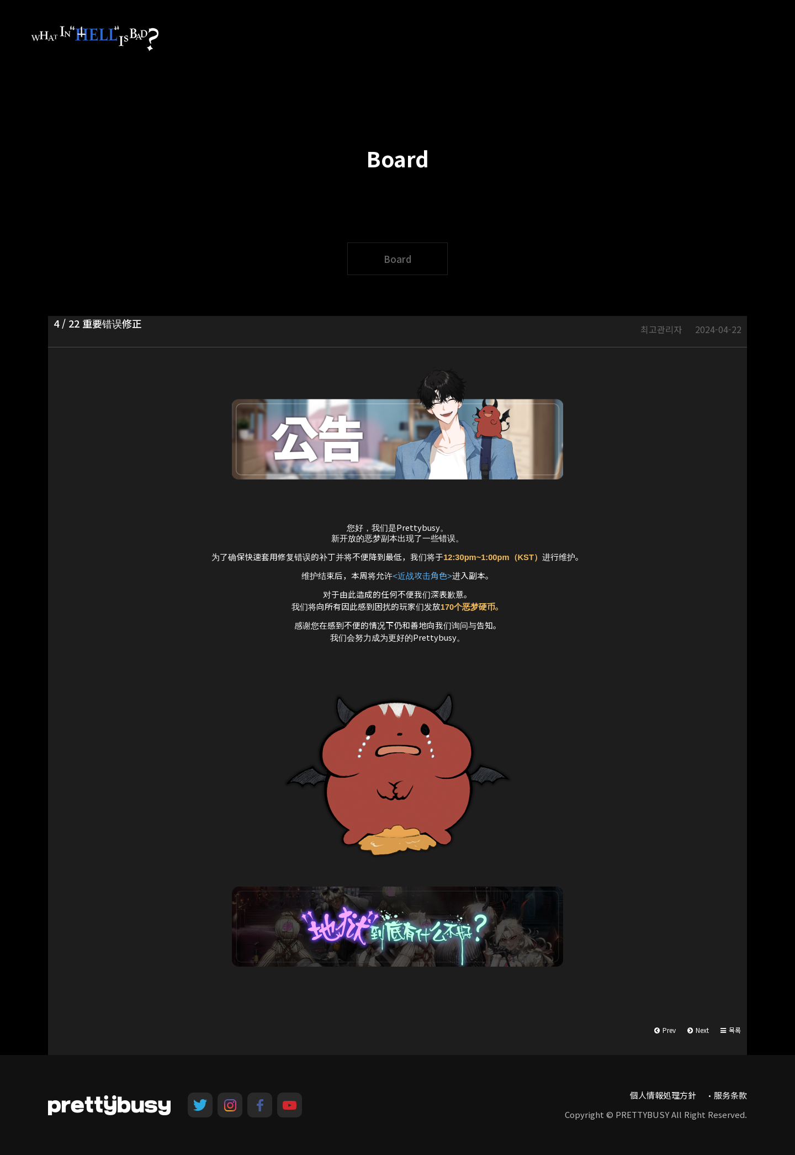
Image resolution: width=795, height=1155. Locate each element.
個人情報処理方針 (663, 1095)
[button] (730, 1030)
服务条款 (730, 1095)
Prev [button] (665, 1030)
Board (397, 259)
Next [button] (698, 1030)
